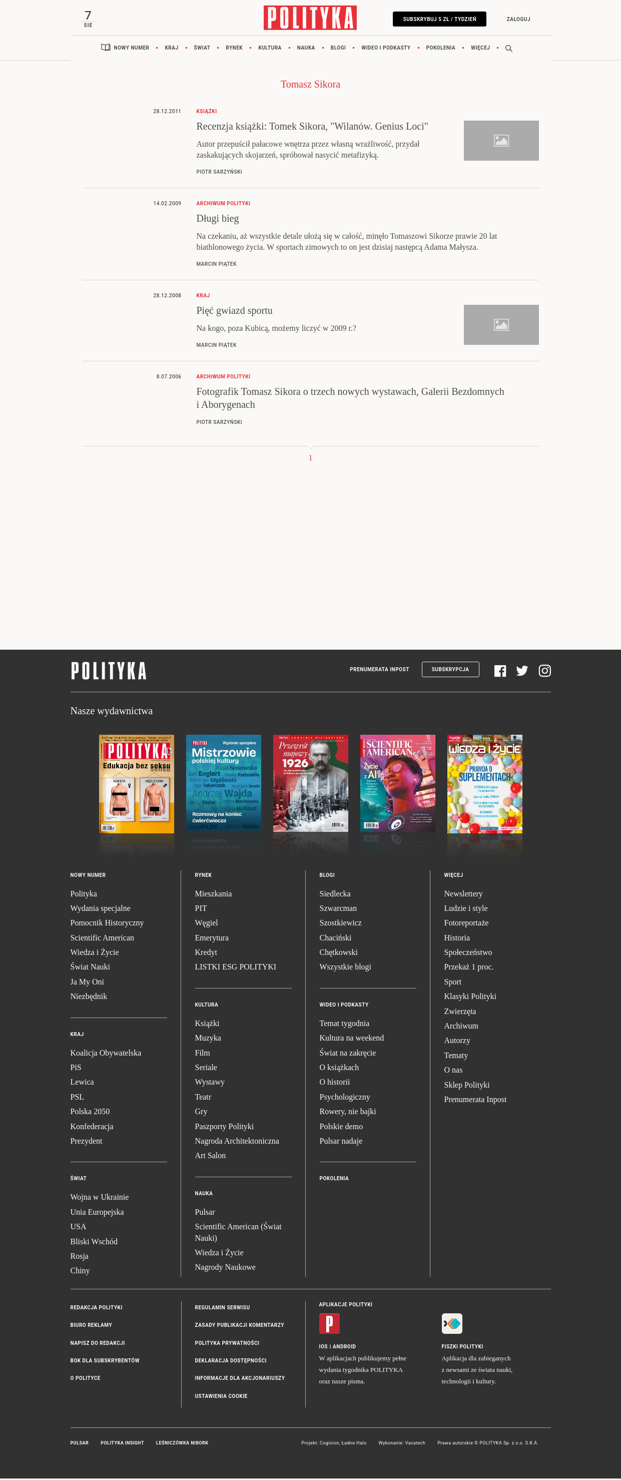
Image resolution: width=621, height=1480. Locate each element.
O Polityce (86, 1380)
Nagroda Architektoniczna (237, 1143)
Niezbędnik (89, 998)
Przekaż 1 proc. (469, 968)
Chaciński (336, 939)
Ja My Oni (88, 983)
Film (202, 1054)
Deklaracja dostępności (231, 1362)
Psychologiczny (345, 1099)
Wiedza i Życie (95, 954)
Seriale (206, 1069)
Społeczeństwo (468, 954)
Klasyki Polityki (470, 998)
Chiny (80, 1272)
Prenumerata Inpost (379, 671)
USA (79, 1228)
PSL (78, 1099)
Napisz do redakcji (98, 1344)
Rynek (234, 50)
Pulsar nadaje (341, 1143)
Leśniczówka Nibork (182, 1444)
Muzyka (208, 1040)
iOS (323, 1348)
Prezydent (87, 1143)
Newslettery (463, 895)
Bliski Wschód (94, 1243)
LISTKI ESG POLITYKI (236, 968)
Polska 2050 (90, 1113)
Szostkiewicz (341, 924)
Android (344, 1348)
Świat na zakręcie (348, 1054)
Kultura (270, 50)
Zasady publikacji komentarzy (239, 1327)
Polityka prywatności (227, 1344)
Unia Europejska (97, 1214)
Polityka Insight (122, 1444)
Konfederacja (92, 1128)
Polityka (84, 895)
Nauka (306, 50)
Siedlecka (335, 895)
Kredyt (206, 954)
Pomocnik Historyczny (107, 924)
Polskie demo (341, 1128)
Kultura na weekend (352, 1040)
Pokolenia (441, 50)
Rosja (80, 1258)
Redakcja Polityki (97, 1309)
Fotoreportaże (466, 924)
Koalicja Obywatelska (106, 1054)
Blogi (338, 50)
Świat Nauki (91, 968)
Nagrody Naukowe (225, 1269)
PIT (201, 910)
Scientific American (103, 939)
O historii (335, 1084)
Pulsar (205, 1214)
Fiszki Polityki (462, 1348)
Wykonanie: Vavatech (402, 1444)
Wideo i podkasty (385, 50)
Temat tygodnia (345, 1025)
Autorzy (457, 1042)
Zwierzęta (460, 1013)
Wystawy (210, 1084)
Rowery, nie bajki (348, 1113)
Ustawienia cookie (221, 1398)
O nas (453, 1072)
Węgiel (206, 924)
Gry (201, 1113)
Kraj (171, 50)
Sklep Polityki (467, 1086)
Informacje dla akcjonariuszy (240, 1380)
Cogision (329, 1444)
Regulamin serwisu (222, 1309)
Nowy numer (132, 50)
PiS (76, 1069)
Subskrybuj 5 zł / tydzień (438, 19)
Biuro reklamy (92, 1327)
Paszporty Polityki (224, 1128)
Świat (202, 50)
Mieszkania (213, 895)
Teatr (203, 1099)
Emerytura (212, 939)
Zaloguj (516, 19)
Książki (207, 1025)
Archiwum (461, 1028)
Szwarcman (338, 910)
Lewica (82, 1084)
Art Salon (210, 1157)
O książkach (339, 1069)
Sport (453, 983)
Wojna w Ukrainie (100, 1199)
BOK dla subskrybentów (105, 1362)
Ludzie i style (466, 910)
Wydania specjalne (101, 910)
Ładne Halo (354, 1444)
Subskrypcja (450, 671)
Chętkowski (339, 954)
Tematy (456, 1057)
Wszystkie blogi (346, 968)
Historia (457, 939)
